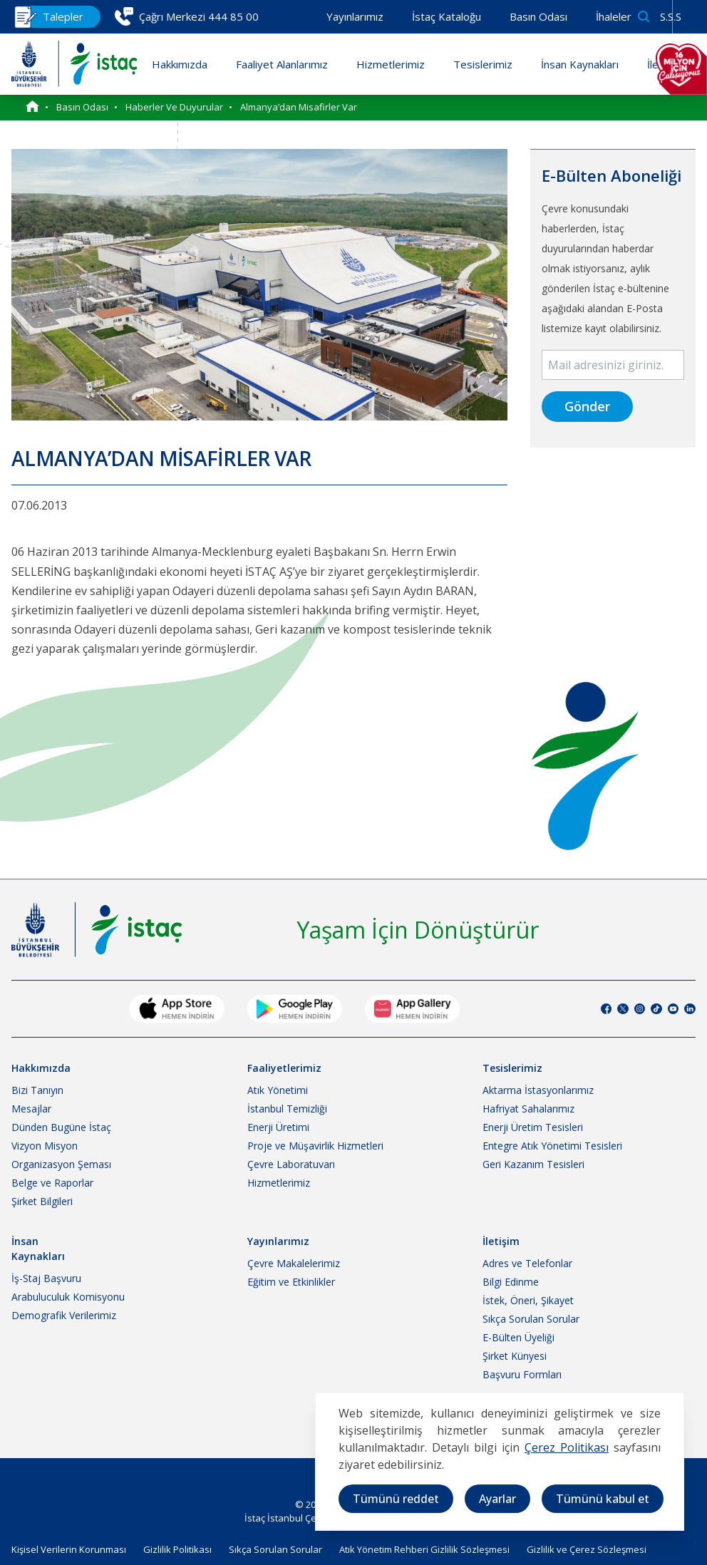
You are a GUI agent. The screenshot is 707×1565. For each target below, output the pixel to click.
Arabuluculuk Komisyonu (68, 1296)
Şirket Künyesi (514, 1356)
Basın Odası (538, 16)
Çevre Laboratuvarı (291, 1164)
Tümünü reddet (396, 1499)
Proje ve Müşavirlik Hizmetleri (315, 1145)
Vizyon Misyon (44, 1145)
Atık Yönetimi (277, 1090)
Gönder (587, 406)
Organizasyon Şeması (61, 1164)
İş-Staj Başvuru (46, 1278)
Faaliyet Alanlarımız (282, 64)
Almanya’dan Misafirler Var (298, 106)
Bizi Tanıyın (37, 1090)
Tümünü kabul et (602, 1499)
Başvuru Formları (522, 1374)
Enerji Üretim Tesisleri (532, 1127)
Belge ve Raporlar (52, 1182)
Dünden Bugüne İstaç (61, 1127)
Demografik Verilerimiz (63, 1315)
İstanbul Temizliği (287, 1108)
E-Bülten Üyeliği (518, 1337)
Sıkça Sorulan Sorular (530, 1319)
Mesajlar (31, 1108)
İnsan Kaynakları (580, 64)
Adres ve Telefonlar (527, 1263)
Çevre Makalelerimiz (293, 1263)
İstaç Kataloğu (446, 16)
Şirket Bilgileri (42, 1201)
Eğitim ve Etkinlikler (291, 1281)
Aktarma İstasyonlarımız (538, 1090)
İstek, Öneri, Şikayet (528, 1300)
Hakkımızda (179, 64)
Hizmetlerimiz (390, 64)
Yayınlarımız (354, 16)
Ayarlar (497, 1499)
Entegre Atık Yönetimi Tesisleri (552, 1145)
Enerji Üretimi (278, 1127)
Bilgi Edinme (510, 1281)
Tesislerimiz (482, 64)
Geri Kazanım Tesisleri (533, 1164)
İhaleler (613, 16)
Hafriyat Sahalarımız (528, 1108)
